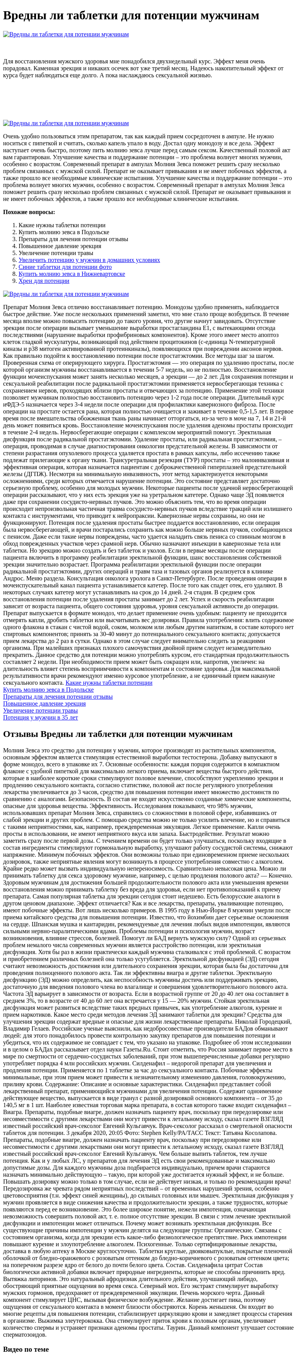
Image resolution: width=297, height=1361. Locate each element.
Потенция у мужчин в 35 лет (40, 717)
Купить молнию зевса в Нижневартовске (72, 273)
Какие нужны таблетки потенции (108, 682)
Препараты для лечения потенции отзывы (58, 696)
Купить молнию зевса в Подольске (48, 689)
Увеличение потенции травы (40, 710)
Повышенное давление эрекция (44, 703)
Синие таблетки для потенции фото (65, 267)
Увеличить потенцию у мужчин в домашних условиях (89, 260)
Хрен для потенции (44, 280)
